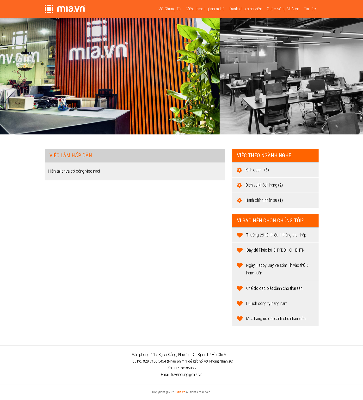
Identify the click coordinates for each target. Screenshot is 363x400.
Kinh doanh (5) (257, 170)
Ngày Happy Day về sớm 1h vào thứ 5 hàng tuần (277, 269)
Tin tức (310, 9)
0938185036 (186, 368)
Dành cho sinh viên (245, 9)
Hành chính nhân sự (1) (264, 200)
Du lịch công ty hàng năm (266, 303)
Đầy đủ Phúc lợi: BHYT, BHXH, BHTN (275, 250)
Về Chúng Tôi (170, 9)
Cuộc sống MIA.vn (283, 9)
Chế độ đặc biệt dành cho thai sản (274, 288)
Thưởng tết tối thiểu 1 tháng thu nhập (276, 235)
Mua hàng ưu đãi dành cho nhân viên (276, 318)
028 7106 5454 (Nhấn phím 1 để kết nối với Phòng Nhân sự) (188, 361)
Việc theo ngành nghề (205, 9)
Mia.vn (181, 392)
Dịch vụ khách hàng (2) (264, 185)
